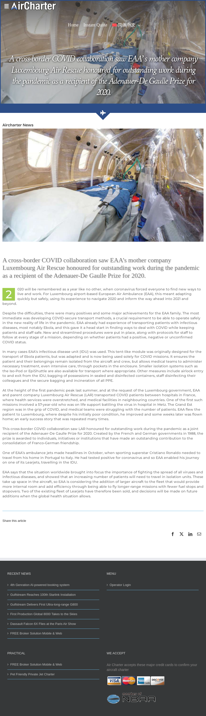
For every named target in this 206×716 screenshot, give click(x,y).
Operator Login (120, 585)
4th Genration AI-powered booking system (39, 585)
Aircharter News (18, 125)
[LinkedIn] (190, 539)
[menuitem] (126, 25)
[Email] (199, 539)
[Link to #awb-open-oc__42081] (5, 6)
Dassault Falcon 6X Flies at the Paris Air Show (43, 624)
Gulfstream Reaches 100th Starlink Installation (43, 595)
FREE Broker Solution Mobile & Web (36, 633)
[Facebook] (172, 539)
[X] (181, 539)
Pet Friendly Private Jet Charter (32, 674)
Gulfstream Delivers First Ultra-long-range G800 (44, 604)
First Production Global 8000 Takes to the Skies (43, 614)
